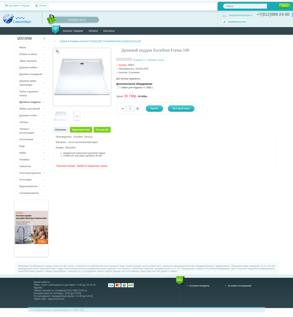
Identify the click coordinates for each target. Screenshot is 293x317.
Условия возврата (199, 285)
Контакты (109, 30)
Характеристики (81, 129)
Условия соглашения (239, 285)
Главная (63, 41)
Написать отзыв (155, 60)
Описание (60, 129)
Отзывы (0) (102, 129)
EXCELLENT (97, 41)
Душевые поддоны (79, 41)
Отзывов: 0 (139, 60)
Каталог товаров (73, 30)
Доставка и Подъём (19, 5)
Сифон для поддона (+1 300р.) (137, 87)
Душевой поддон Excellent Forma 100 (123, 41)
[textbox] (245, 6)
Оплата (43, 5)
